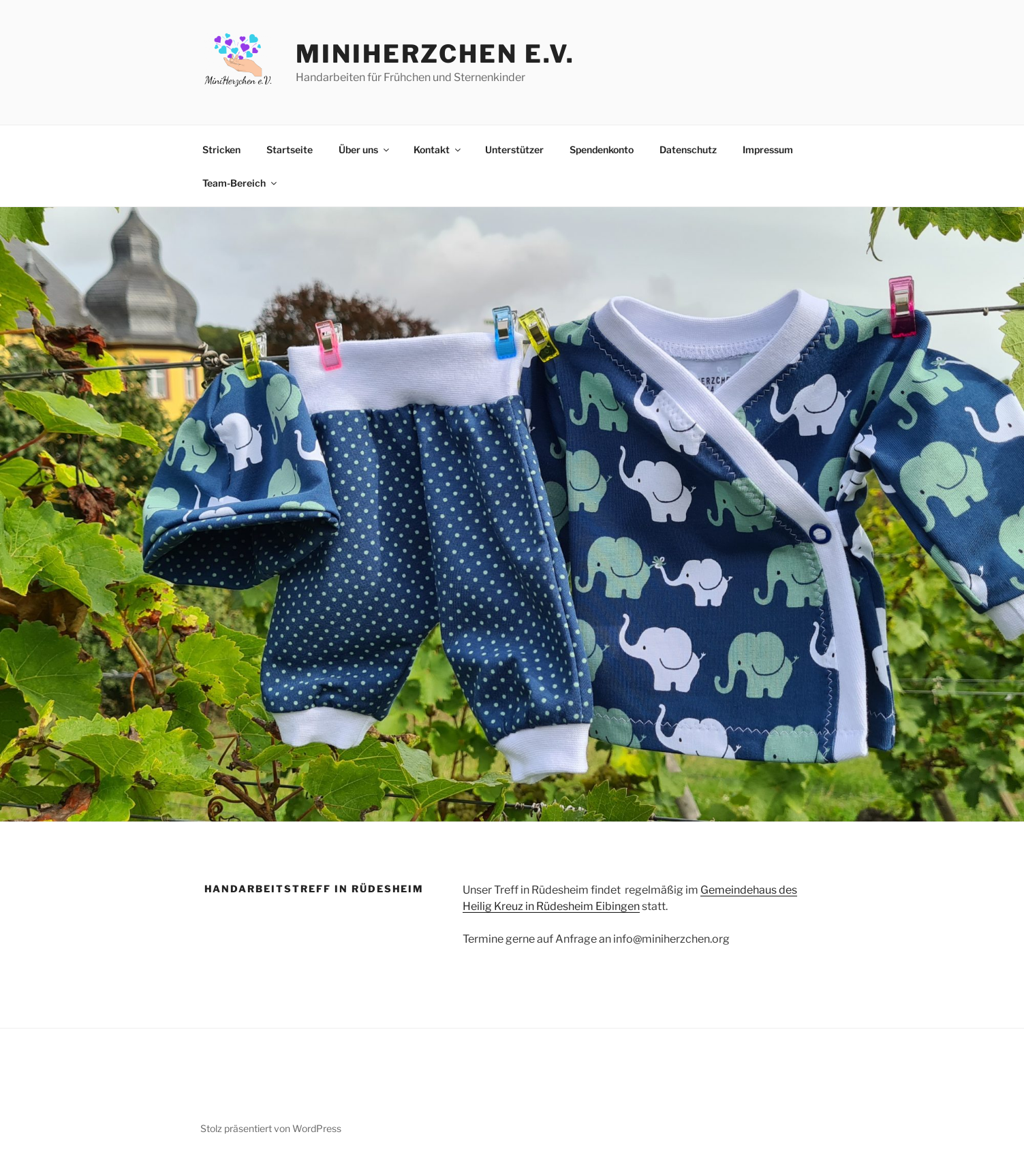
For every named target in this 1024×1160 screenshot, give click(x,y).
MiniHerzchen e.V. (435, 54)
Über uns (365, 149)
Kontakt (438, 149)
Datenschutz (688, 149)
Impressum (768, 149)
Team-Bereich (240, 183)
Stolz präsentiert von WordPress (270, 1128)
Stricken (221, 149)
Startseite (289, 149)
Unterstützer (514, 149)
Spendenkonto (602, 149)
